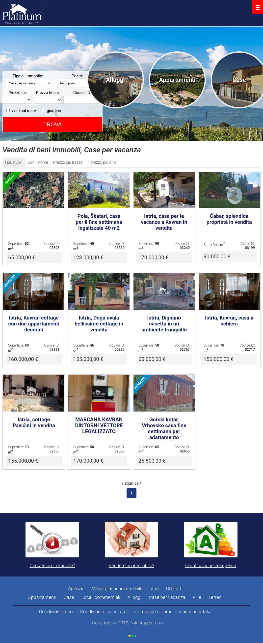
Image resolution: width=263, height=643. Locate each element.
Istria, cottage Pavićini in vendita (34, 422)
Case (239, 79)
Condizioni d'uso (56, 611)
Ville (197, 597)
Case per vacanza (167, 597)
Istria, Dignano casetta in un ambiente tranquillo (164, 324)
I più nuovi (14, 162)
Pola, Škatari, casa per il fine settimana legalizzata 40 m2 (99, 222)
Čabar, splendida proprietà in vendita (229, 219)
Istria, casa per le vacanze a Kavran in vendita (164, 222)
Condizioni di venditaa (102, 611)
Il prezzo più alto (102, 162)
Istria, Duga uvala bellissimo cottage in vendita (99, 324)
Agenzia (76, 588)
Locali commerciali (100, 597)
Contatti (174, 588)
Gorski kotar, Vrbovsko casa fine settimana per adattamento (164, 428)
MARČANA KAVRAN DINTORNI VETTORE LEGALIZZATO (99, 425)
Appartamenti (177, 79)
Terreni (215, 597)
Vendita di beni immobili (116, 588)
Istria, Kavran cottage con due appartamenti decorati (33, 324)
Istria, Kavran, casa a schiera (229, 321)
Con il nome (37, 162)
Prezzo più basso (67, 162)
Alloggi (115, 79)
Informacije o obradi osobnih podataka (172, 611)
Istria (153, 588)
